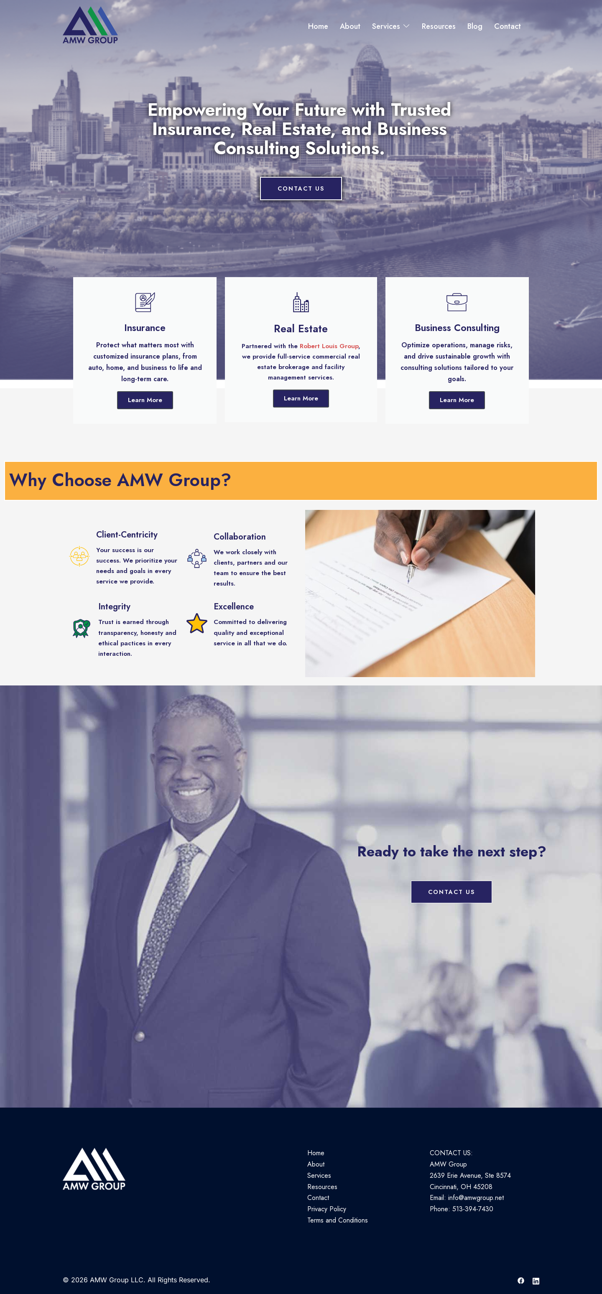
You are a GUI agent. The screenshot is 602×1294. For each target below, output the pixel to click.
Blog (474, 26)
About (350, 26)
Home (318, 26)
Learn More (145, 400)
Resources (439, 26)
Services (386, 26)
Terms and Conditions (337, 1220)
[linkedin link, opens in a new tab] (536, 1280)
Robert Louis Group (329, 346)
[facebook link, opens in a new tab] (521, 1280)
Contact (507, 26)
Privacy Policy (326, 1209)
